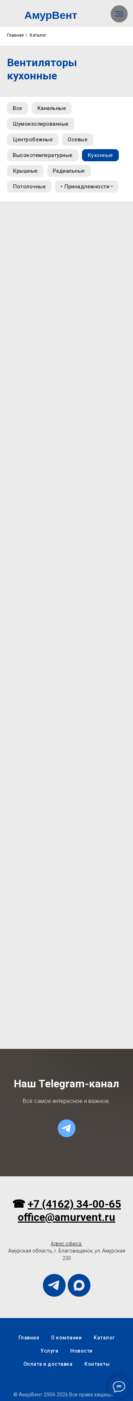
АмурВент (50, 15)
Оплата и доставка (48, 1364)
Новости (81, 1351)
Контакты (97, 1364)
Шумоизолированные (41, 124)
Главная (15, 35)
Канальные (51, 108)
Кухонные (100, 155)
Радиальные (69, 171)
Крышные (25, 171)
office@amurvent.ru (66, 1217)
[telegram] (67, 1128)
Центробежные (33, 139)
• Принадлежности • (87, 186)
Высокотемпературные (43, 155)
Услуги (49, 1351)
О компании (66, 1337)
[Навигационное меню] (119, 13)
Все (17, 108)
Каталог (38, 35)
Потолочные (29, 186)
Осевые (78, 139)
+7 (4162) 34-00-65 (74, 1204)
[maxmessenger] (79, 1285)
